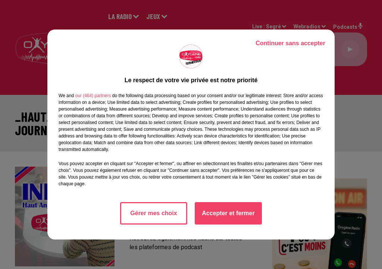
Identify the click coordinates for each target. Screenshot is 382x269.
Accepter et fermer (228, 213)
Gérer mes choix (153, 213)
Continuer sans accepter (290, 43)
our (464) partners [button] (93, 95)
